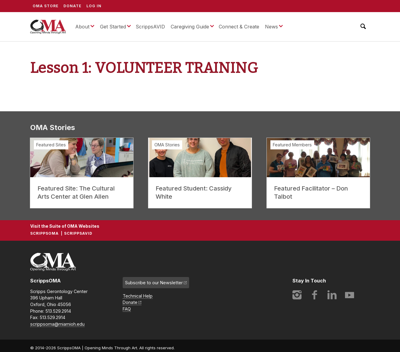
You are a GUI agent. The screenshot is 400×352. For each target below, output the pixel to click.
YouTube (349, 294)
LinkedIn (332, 294)
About (82, 27)
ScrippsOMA (48, 26)
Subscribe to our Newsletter (154, 282)
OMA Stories (167, 144)
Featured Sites (51, 144)
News (271, 27)
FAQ (127, 308)
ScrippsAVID (150, 27)
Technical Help (138, 295)
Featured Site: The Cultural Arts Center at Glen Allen (76, 192)
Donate (72, 6)
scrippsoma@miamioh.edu (57, 324)
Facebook (314, 294)
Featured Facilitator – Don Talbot (311, 192)
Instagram (297, 294)
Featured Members (292, 144)
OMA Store (46, 6)
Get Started (113, 27)
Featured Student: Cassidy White (194, 192)
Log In (94, 6)
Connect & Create (239, 27)
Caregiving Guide (190, 27)
